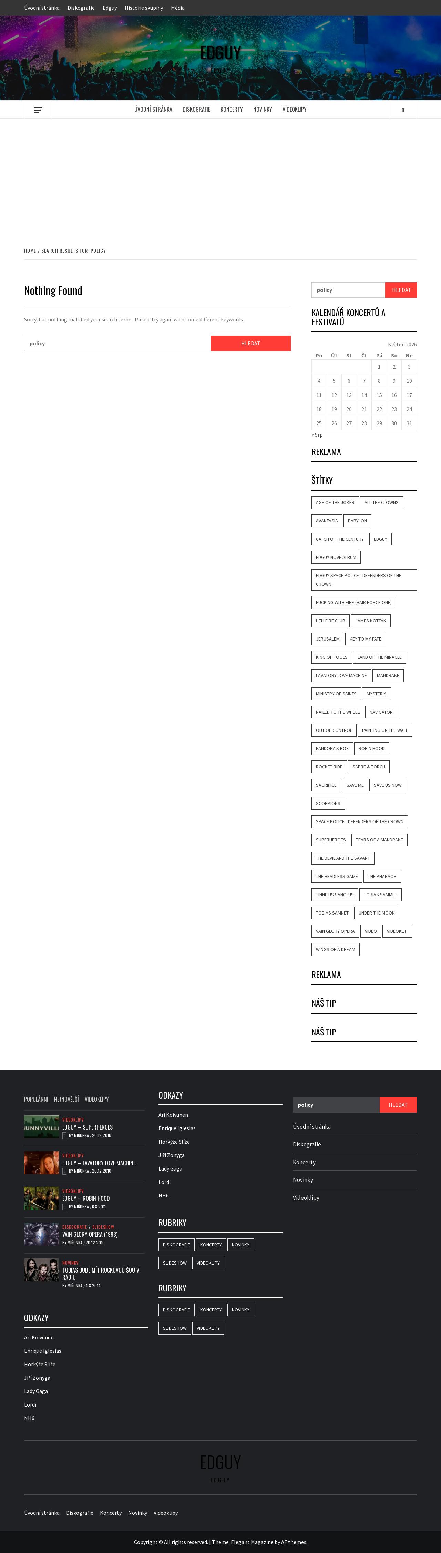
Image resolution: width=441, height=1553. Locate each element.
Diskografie (81, 7)
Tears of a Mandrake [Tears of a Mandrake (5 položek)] (379, 840)
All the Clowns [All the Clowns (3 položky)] (382, 502)
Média (178, 7)
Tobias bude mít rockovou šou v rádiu (100, 1273)
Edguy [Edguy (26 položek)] (380, 539)
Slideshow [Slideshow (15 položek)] (175, 1263)
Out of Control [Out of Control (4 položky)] (334, 730)
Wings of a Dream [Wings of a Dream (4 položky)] (335, 949)
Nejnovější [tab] (66, 1099)
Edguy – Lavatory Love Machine (98, 1163)
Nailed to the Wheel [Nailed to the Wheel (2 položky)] (338, 712)
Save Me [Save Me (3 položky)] (355, 785)
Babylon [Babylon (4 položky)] (357, 521)
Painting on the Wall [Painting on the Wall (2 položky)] (385, 730)
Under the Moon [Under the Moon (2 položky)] (377, 913)
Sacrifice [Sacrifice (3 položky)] (326, 785)
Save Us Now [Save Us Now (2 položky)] (388, 785)
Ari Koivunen (39, 1337)
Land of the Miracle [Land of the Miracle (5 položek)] (380, 657)
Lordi (30, 1404)
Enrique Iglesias (42, 1350)
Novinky (262, 109)
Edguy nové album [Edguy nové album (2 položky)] (336, 557)
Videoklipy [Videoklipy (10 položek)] (208, 1263)
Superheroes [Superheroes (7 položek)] (331, 840)
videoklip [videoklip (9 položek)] (397, 931)
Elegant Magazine (252, 1542)
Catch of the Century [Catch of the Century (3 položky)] (340, 539)
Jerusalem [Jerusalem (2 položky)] (328, 639)
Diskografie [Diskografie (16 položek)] (176, 1245)
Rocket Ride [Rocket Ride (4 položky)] (329, 767)
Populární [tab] (36, 1099)
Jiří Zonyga (37, 1377)
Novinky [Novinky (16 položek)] (240, 1245)
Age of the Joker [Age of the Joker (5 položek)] (335, 502)
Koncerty (231, 109)
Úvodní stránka (42, 7)
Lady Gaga (36, 1391)
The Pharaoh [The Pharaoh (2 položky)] (382, 876)
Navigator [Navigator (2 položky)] (381, 712)
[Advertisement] (220, 175)
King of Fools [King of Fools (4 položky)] (332, 657)
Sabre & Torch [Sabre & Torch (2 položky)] (368, 767)
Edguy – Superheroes (87, 1127)
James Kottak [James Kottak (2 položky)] (370, 620)
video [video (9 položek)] (371, 931)
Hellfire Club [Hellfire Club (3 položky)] (330, 620)
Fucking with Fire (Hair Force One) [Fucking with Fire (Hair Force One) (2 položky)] (354, 602)
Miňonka (82, 1135)
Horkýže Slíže (39, 1364)
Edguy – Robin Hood (86, 1198)
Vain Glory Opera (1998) (89, 1234)
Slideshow (103, 1227)
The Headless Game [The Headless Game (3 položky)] (337, 876)
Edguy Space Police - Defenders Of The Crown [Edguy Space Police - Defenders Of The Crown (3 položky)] (358, 579)
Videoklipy (295, 109)
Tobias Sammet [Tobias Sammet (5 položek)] (380, 894)
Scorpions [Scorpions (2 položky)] (328, 803)
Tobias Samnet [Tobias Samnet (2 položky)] (332, 913)
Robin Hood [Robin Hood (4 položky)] (372, 748)
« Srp (317, 434)
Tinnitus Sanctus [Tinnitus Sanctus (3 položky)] (335, 894)
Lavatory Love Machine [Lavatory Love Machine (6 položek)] (341, 675)
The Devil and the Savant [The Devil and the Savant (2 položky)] (343, 858)
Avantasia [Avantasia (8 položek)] (327, 521)
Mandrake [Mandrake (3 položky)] (388, 675)
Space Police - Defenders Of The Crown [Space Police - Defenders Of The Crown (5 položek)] (359, 821)
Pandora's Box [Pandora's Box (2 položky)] (332, 748)
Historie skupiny (144, 7)
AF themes (293, 1542)
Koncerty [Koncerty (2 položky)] (211, 1245)
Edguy (110, 7)
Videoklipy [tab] (97, 1099)
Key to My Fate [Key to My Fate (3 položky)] (365, 639)
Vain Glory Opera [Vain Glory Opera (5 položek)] (335, 931)
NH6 (29, 1417)
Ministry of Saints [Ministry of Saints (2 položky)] (336, 694)
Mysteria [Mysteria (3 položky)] (377, 694)
